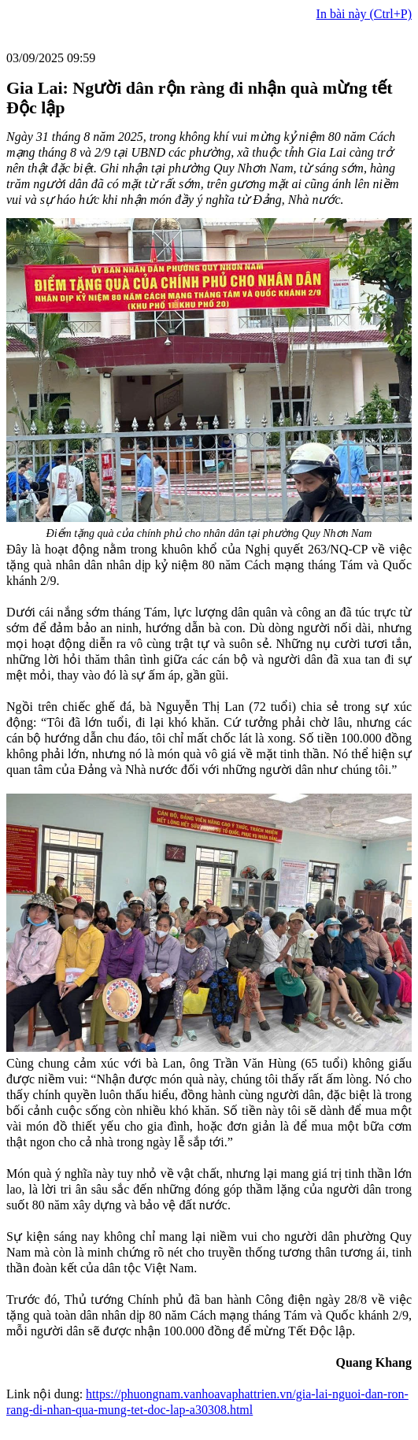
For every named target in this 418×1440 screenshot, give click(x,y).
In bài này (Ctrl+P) (364, 13)
